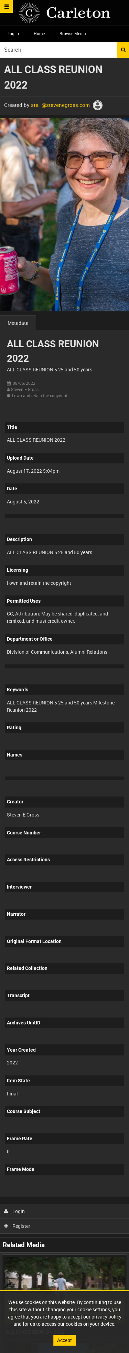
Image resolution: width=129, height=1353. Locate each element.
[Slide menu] (6, 6)
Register (17, 1226)
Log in (13, 33)
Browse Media (73, 33)
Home (39, 33)
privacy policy (106, 1316)
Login (14, 1211)
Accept (64, 1340)
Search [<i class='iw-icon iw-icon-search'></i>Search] (123, 49)
